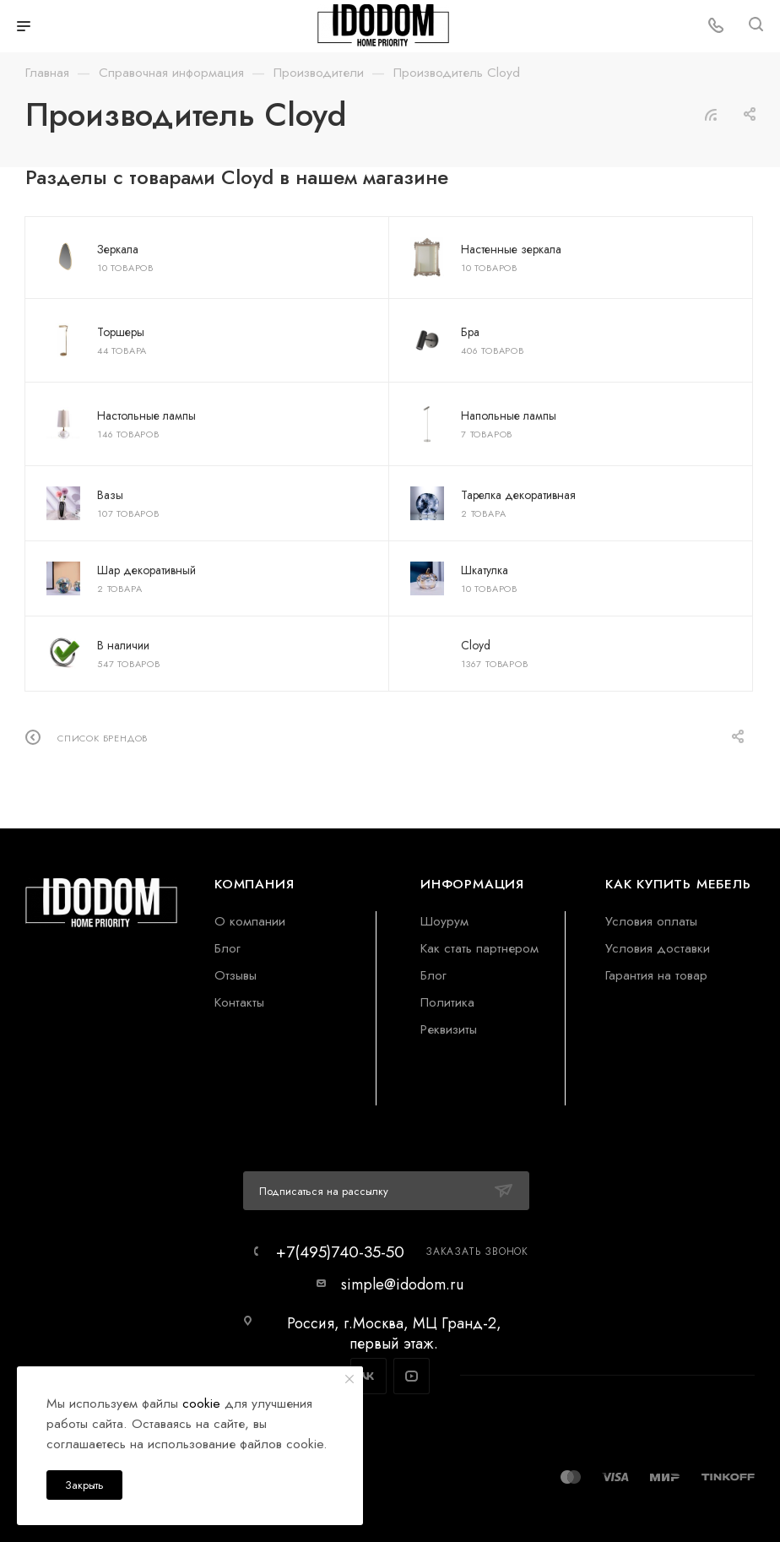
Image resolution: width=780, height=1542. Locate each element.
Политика (447, 1002)
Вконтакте (368, 1376)
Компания (254, 883)
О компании (249, 921)
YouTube (411, 1376)
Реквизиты (448, 1029)
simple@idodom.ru (402, 1284)
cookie (201, 1403)
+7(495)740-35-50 (340, 1252)
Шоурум (444, 921)
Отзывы (235, 975)
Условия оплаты (651, 921)
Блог (227, 948)
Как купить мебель (678, 883)
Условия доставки (657, 948)
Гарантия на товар (656, 975)
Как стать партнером (479, 948)
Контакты (239, 1002)
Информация (472, 883)
